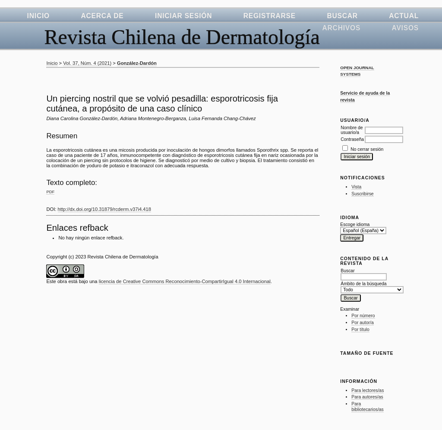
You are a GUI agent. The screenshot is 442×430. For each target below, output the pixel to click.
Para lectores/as (367, 390)
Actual (404, 15)
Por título (360, 329)
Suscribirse (362, 193)
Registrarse (269, 15)
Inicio (38, 15)
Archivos (341, 28)
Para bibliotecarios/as (367, 406)
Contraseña (352, 139)
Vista (356, 187)
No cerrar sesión (366, 149)
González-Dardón (137, 63)
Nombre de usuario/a (352, 130)
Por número (363, 315)
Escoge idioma (354, 224)
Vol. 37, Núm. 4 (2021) (87, 63)
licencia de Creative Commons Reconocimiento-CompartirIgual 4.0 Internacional (185, 281)
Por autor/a (362, 322)
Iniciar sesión (183, 15)
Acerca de (102, 15)
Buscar (342, 15)
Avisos (405, 28)
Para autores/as (367, 397)
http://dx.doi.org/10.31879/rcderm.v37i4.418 (104, 209)
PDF (50, 191)
